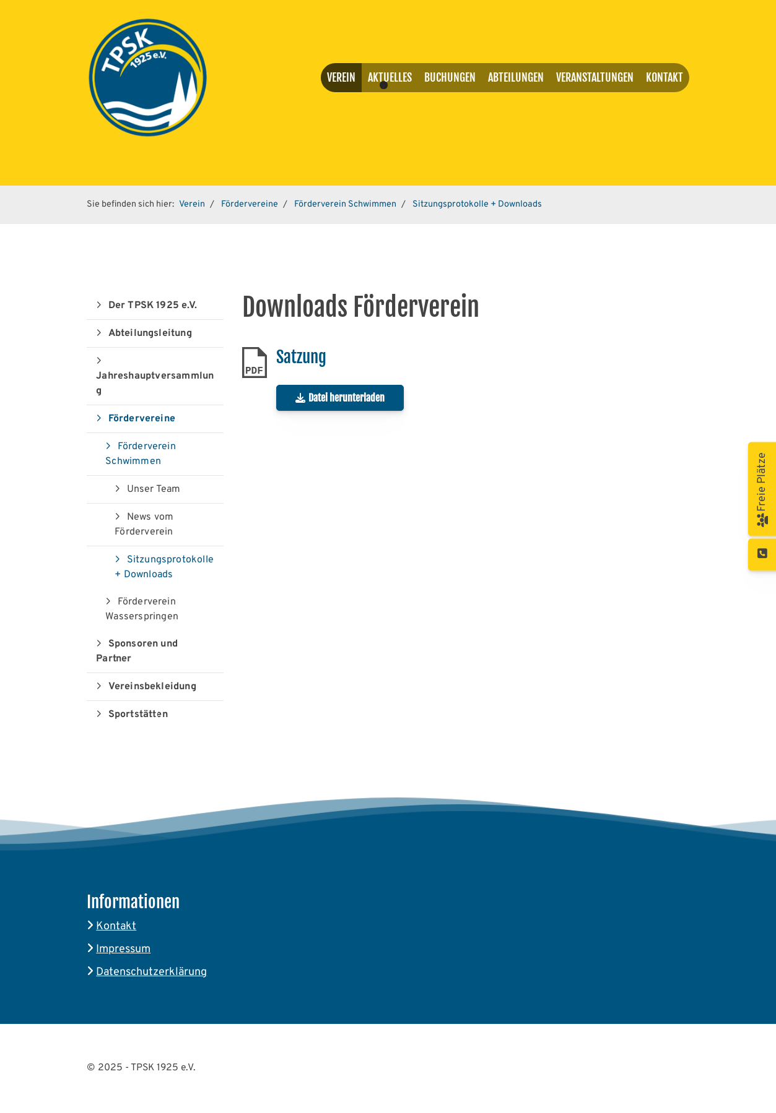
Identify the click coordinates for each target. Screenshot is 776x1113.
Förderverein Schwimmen (345, 204)
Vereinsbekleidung (152, 687)
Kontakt (664, 77)
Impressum (123, 949)
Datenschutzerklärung (151, 972)
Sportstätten (138, 714)
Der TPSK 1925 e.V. (153, 305)
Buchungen (450, 77)
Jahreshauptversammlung (155, 383)
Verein (341, 77)
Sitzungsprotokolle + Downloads (477, 204)
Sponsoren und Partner (137, 651)
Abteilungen (516, 77)
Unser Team (154, 489)
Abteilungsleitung (150, 333)
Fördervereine (249, 204)
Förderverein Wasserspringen (141, 609)
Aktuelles (390, 77)
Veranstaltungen (595, 77)
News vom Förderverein (144, 524)
